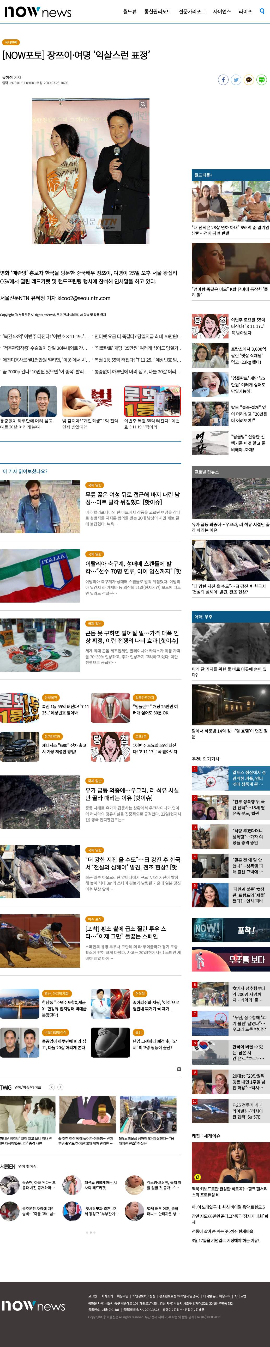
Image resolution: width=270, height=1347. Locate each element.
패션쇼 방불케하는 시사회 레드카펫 (101, 1185)
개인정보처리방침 (143, 1296)
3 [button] (94, 1232)
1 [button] (87, 1232)
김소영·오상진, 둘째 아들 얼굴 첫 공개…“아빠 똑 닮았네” (164, 1188)
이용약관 (122, 1296)
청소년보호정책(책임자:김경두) (179, 1296)
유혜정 (7, 77)
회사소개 (107, 1296)
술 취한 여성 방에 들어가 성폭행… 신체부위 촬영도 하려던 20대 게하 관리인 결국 (147, 1143)
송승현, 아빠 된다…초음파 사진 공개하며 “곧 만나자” (39, 1188)
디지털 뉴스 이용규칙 (217, 1296)
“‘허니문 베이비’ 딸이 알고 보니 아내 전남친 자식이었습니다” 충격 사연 (86, 1141)
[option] (87, 1122)
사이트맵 (240, 1296)
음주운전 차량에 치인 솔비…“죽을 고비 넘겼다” (39, 1214)
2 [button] (91, 1232)
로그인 (92, 1296)
